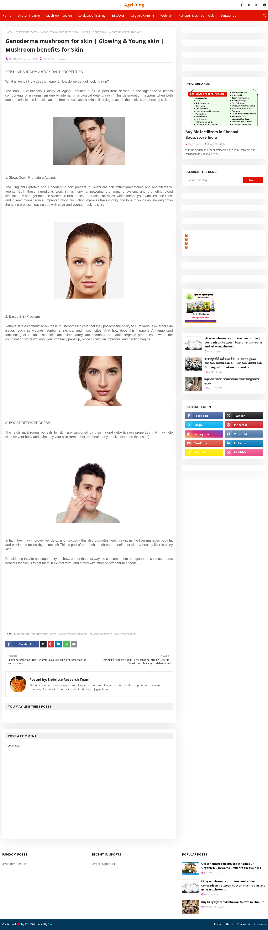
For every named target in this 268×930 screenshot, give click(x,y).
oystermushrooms (26, 32)
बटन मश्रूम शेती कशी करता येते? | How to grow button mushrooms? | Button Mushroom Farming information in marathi (233, 363)
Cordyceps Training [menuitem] (92, 15)
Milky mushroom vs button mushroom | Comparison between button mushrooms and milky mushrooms (233, 342)
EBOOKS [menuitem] (118, 15)
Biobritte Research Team (23, 58)
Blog (50, 924)
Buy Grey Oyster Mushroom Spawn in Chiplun (232, 902)
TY (26, 924)
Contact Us (243, 924)
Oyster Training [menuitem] (28, 15)
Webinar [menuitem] (166, 15)
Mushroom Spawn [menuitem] (59, 15)
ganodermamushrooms (73, 634)
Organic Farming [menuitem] (142, 15)
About (229, 924)
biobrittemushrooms (44, 634)
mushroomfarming (101, 634)
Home (9, 32)
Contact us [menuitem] (228, 15)
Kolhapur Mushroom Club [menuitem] (196, 15)
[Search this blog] (214, 180)
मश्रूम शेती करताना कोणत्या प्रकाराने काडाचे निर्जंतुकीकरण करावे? (231, 381)
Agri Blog (134, 5)
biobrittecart (21, 634)
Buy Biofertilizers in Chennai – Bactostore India (213, 134)
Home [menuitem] (6, 15)
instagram (260, 924)
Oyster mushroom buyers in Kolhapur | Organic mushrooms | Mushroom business (231, 866)
